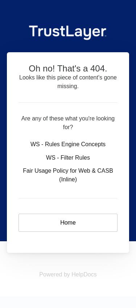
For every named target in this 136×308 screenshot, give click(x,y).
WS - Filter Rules (68, 158)
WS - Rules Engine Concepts (68, 144)
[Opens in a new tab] (67, 274)
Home (68, 222)
